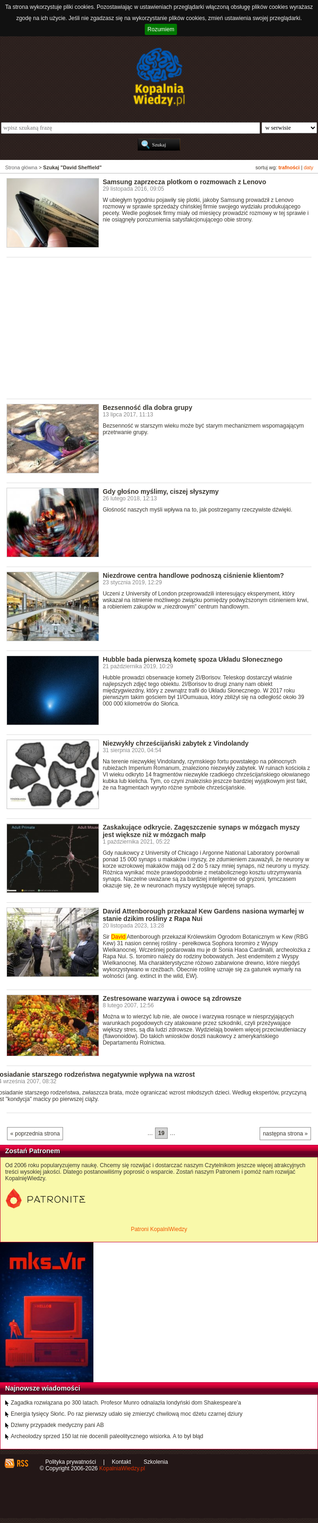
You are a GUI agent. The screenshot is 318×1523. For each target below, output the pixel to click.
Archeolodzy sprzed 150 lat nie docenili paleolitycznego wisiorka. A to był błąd (107, 1436)
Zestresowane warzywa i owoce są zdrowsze (172, 998)
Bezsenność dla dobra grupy (147, 407)
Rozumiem (161, 29)
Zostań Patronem (32, 1151)
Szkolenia (156, 1462)
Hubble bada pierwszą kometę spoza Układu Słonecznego (193, 659)
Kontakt (121, 1462)
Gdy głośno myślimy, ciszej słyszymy (161, 491)
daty (308, 167)
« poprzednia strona (35, 1133)
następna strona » (285, 1133)
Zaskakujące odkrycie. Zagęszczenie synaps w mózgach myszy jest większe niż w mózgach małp (201, 831)
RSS (22, 1463)
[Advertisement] (162, 327)
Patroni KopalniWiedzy (159, 1229)
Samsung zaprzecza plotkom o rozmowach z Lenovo (184, 182)
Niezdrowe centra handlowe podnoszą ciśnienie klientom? (193, 575)
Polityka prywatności (70, 1462)
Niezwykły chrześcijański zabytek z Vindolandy (175, 743)
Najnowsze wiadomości (42, 1388)
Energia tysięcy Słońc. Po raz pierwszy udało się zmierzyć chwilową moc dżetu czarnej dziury (126, 1414)
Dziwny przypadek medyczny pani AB (57, 1425)
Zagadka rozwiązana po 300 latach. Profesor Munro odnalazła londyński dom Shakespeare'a (126, 1402)
